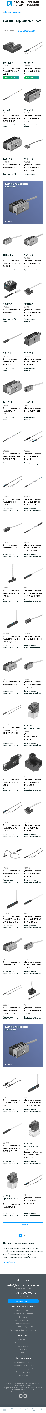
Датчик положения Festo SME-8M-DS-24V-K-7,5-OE (32, 502)
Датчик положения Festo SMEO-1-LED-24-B (32, 411)
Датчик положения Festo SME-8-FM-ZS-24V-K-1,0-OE (11, 730)
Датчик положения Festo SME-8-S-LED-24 (32, 456)
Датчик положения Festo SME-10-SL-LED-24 (11, 1103)
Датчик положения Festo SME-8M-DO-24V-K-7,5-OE (11, 118)
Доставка (23, 1317)
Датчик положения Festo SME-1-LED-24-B (32, 263)
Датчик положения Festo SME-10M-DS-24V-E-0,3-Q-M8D (33, 1103)
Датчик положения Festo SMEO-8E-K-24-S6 (32, 1010)
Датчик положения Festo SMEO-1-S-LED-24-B (32, 362)
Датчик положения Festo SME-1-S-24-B (11, 167)
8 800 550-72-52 (23, 1293)
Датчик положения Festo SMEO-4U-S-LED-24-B (11, 71)
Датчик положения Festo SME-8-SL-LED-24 (11, 782)
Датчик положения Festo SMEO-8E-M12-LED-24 (32, 782)
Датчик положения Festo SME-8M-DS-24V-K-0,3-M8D (32, 548)
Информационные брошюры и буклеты (23, 1369)
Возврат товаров (23, 1324)
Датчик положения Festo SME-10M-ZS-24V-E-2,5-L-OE (11, 1148)
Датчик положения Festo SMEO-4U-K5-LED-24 (32, 167)
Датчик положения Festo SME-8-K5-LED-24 (11, 828)
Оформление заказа (23, 1310)
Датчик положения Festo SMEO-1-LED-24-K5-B (11, 263)
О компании (23, 1340)
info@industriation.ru (23, 1285)
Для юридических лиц (23, 1320)
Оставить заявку (23, 1301)
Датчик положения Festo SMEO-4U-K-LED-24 (32, 312)
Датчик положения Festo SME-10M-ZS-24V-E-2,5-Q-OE (11, 919)
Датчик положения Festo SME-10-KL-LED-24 (32, 873)
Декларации (23, 1375)
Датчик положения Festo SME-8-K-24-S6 (32, 71)
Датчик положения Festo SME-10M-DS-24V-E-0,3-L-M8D (33, 593)
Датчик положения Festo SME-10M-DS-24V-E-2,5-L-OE (33, 919)
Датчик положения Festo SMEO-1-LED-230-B (32, 965)
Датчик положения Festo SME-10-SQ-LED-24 (11, 873)
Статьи (23, 1353)
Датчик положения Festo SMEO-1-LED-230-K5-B (32, 684)
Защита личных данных (23, 1327)
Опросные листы (23, 1372)
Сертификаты (23, 1346)
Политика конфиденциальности (23, 1330)
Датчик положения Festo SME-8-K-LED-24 (11, 502)
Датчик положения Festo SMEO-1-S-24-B (32, 118)
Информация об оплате (23, 1314)
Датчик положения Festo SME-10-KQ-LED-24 (11, 593)
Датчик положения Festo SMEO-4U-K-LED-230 (32, 828)
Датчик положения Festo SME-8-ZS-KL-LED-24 (32, 1200)
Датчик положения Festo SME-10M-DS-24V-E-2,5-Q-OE (11, 639)
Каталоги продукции (23, 1362)
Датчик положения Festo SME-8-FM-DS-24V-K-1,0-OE (11, 1010)
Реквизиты (23, 1349)
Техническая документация (23, 1366)
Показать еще (23, 1224)
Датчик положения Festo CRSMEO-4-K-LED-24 (11, 362)
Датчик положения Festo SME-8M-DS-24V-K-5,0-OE (11, 456)
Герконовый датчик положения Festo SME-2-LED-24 (33, 1155)
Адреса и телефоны (23, 1343)
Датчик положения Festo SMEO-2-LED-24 (32, 737)
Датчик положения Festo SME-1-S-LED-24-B (11, 411)
